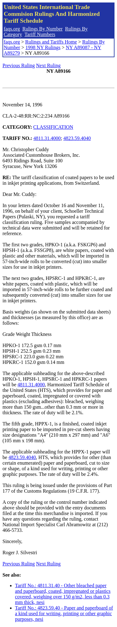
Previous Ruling (18, 65)
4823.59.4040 (77, 138)
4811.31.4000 (47, 138)
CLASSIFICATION (53, 127)
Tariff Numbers (39, 34)
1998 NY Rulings (42, 47)
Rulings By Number (42, 28)
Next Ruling (48, 65)
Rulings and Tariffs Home (51, 41)
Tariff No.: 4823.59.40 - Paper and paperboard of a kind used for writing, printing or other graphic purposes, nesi (64, 613)
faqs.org (12, 28)
